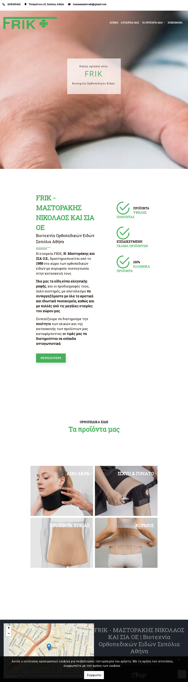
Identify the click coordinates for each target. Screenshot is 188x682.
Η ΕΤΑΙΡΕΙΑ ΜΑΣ (130, 22)
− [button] (9, 634)
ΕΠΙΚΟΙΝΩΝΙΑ (175, 22)
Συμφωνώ (94, 675)
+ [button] (9, 628)
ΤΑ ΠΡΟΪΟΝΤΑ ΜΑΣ (152, 22)
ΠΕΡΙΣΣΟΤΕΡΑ (51, 358)
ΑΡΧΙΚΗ (113, 22)
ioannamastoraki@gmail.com (89, 4)
